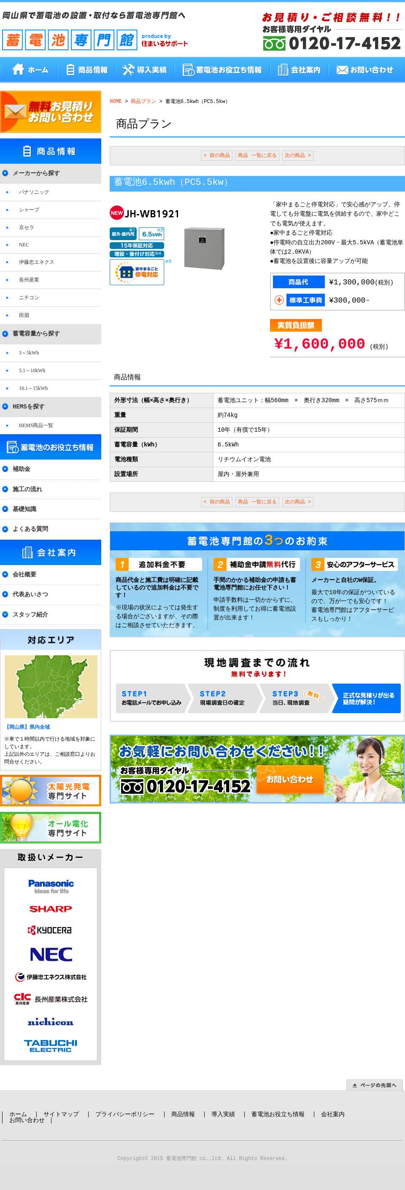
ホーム (18, 1108)
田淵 (24, 315)
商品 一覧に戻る (257, 155)
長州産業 (29, 279)
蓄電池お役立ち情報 (278, 1108)
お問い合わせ (27, 1114)
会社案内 (333, 1108)
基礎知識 (24, 509)
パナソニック (34, 192)
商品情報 (183, 1108)
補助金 (21, 469)
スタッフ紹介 (30, 614)
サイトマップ (61, 1108)
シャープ (29, 209)
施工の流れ (27, 489)
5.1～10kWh (32, 370)
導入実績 (223, 1108)
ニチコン (29, 297)
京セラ (26, 227)
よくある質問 (30, 529)
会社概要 (24, 574)
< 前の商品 (217, 155)
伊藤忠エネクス (36, 262)
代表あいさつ (30, 594)
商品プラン (143, 101)
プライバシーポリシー (124, 1108)
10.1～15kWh (33, 388)
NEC (24, 244)
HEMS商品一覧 (36, 425)
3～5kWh (29, 352)
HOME (116, 101)
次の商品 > (298, 155)
